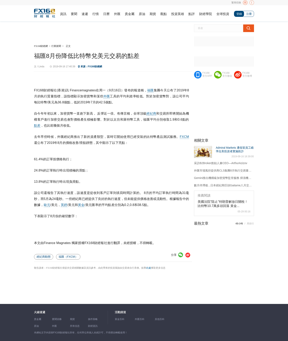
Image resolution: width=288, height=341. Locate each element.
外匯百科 (139, 319)
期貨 (153, 14)
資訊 (63, 14)
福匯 (150, 90)
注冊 (249, 13)
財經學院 (205, 14)
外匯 (117, 14)
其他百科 (159, 319)
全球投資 (222, 14)
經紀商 (151, 113)
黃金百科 (119, 319)
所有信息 (75, 326)
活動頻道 (120, 312)
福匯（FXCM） (68, 256)
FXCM (184, 136)
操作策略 (93, 319)
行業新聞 (56, 46)
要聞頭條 (57, 319)
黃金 (81, 205)
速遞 (85, 14)
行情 (95, 14)
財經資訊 (93, 326)
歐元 (47, 205)
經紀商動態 (44, 256)
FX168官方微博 (247, 74)
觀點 (163, 14)
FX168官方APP (207, 74)
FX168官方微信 (227, 74)
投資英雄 (177, 14)
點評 (191, 14)
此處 (148, 267)
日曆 (106, 14)
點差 (37, 125)
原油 (142, 14)
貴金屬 (129, 14)
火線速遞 (39, 312)
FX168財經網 (41, 46)
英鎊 (64, 205)
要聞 (74, 14)
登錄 (239, 13)
